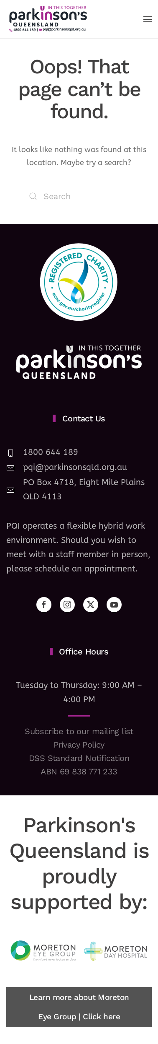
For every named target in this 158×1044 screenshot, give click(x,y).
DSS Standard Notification (79, 758)
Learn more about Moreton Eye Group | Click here (79, 1006)
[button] (147, 19)
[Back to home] (48, 19)
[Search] (79, 196)
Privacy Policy (79, 745)
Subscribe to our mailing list (79, 731)
